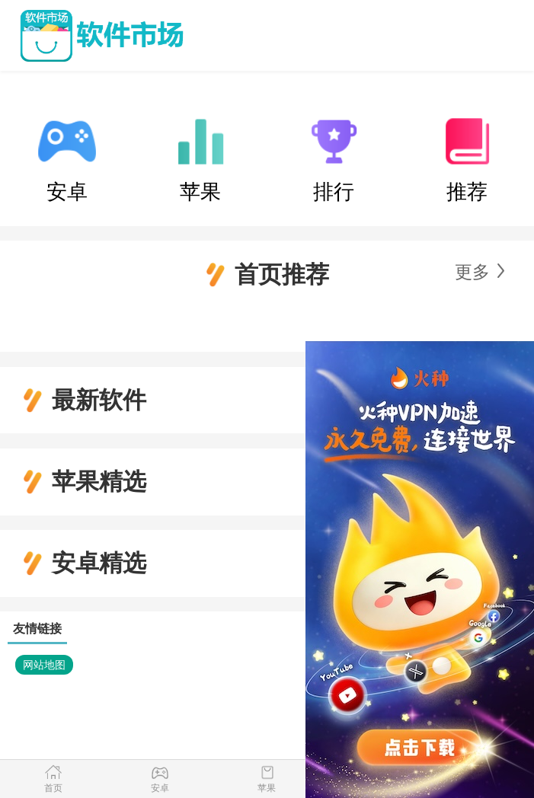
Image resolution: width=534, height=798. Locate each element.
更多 (472, 272)
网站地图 (44, 665)
